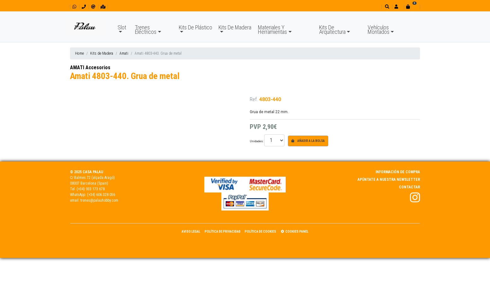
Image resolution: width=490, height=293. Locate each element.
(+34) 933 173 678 (91, 189)
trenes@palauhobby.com (99, 200)
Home (79, 53)
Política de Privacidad (223, 231)
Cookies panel (294, 231)
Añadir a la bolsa (308, 141)
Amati (124, 53)
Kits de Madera (101, 53)
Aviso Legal (191, 231)
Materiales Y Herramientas (272, 29)
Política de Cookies (260, 231)
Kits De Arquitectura (332, 29)
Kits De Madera (235, 27)
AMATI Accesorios (90, 67)
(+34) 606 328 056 (101, 194)
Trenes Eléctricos (145, 29)
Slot (122, 27)
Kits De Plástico (195, 27)
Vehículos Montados (378, 29)
